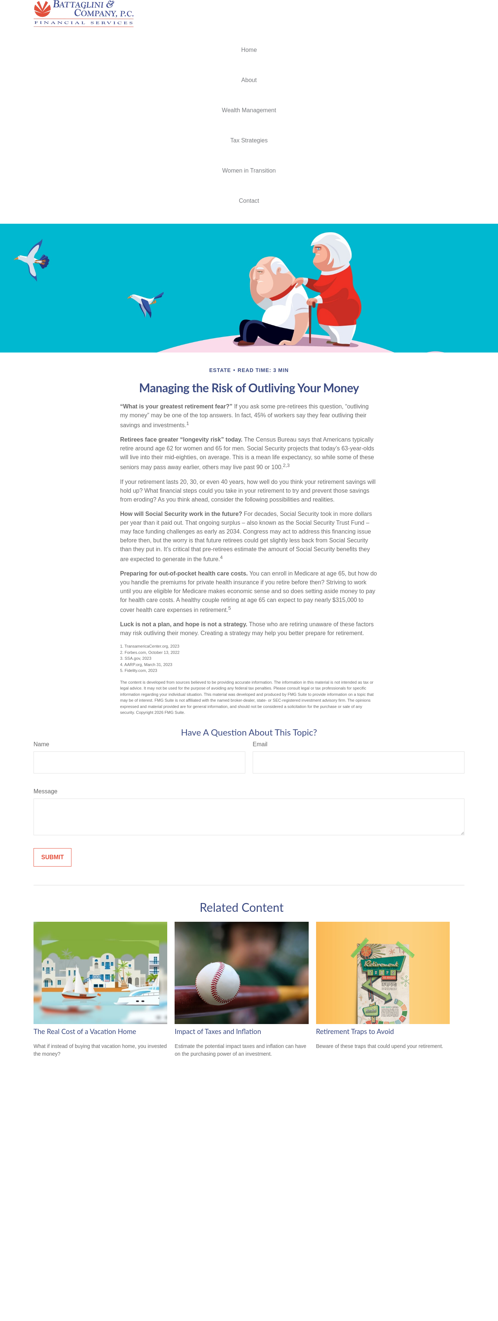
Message (45, 791)
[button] (249, 50)
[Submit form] (52, 857)
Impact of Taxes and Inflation (218, 1031)
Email (260, 744)
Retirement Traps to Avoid (355, 1031)
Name (41, 744)
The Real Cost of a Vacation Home (85, 1031)
